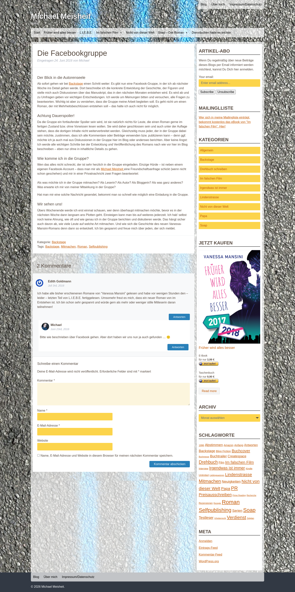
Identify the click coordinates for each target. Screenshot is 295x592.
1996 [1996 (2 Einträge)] (201, 445)
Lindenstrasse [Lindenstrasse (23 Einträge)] (238, 474)
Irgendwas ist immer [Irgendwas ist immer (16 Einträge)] (227, 468)
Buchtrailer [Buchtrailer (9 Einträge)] (218, 456)
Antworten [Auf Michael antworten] (178, 347)
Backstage (76, 83)
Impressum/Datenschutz (245, 4)
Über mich (218, 4)
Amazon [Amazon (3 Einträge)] (228, 445)
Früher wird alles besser (60, 32)
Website (42, 440)
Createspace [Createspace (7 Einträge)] (237, 456)
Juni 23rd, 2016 (60, 329)
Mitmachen (68, 246)
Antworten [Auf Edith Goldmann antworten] (179, 316)
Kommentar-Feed (210, 554)
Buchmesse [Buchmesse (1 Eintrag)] (204, 457)
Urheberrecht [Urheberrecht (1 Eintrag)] (220, 518)
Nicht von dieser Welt (140, 32)
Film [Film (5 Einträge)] (221, 462)
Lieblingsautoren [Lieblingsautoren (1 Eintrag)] (217, 475)
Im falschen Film (109, 32)
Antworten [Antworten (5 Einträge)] (251, 445)
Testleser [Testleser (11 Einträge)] (206, 518)
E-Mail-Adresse (48, 425)
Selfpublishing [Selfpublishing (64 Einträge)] (215, 510)
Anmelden (205, 541)
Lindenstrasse (209, 197)
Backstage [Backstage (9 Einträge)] (207, 451)
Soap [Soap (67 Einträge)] (249, 510)
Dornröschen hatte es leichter (211, 32)
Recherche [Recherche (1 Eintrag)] (251, 495)
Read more (209, 391)
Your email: (206, 76)
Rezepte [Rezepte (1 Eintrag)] (217, 503)
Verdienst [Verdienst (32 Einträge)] (236, 517)
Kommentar (46, 380)
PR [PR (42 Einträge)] (234, 488)
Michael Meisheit (61, 16)
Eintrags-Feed (208, 547)
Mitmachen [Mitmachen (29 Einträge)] (210, 481)
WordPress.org (209, 561)
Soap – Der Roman (173, 32)
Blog (204, 4)
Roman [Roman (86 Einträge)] (231, 502)
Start (37, 32)
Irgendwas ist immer (213, 187)
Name (42, 410)
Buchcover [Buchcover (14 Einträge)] (241, 451)
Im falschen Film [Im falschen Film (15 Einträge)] (239, 462)
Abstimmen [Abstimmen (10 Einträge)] (214, 445)
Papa (203, 216)
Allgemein (206, 150)
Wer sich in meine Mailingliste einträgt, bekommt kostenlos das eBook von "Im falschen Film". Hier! (225, 122)
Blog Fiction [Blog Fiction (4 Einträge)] (223, 451)
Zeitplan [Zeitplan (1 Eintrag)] (250, 518)
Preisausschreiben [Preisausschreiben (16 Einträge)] (215, 494)
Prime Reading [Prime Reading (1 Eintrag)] (239, 495)
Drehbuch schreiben (213, 169)
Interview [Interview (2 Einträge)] (203, 468)
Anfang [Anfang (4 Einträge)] (238, 445)
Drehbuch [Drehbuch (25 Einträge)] (208, 462)
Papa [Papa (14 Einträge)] (225, 488)
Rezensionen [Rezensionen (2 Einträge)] (206, 503)
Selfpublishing (98, 246)
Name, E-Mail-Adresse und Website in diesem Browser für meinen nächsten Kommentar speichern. (106, 455)
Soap (203, 225)
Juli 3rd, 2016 (56, 285)
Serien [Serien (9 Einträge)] (237, 511)
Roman (82, 246)
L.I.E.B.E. (86, 32)
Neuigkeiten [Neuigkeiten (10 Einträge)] (231, 481)
